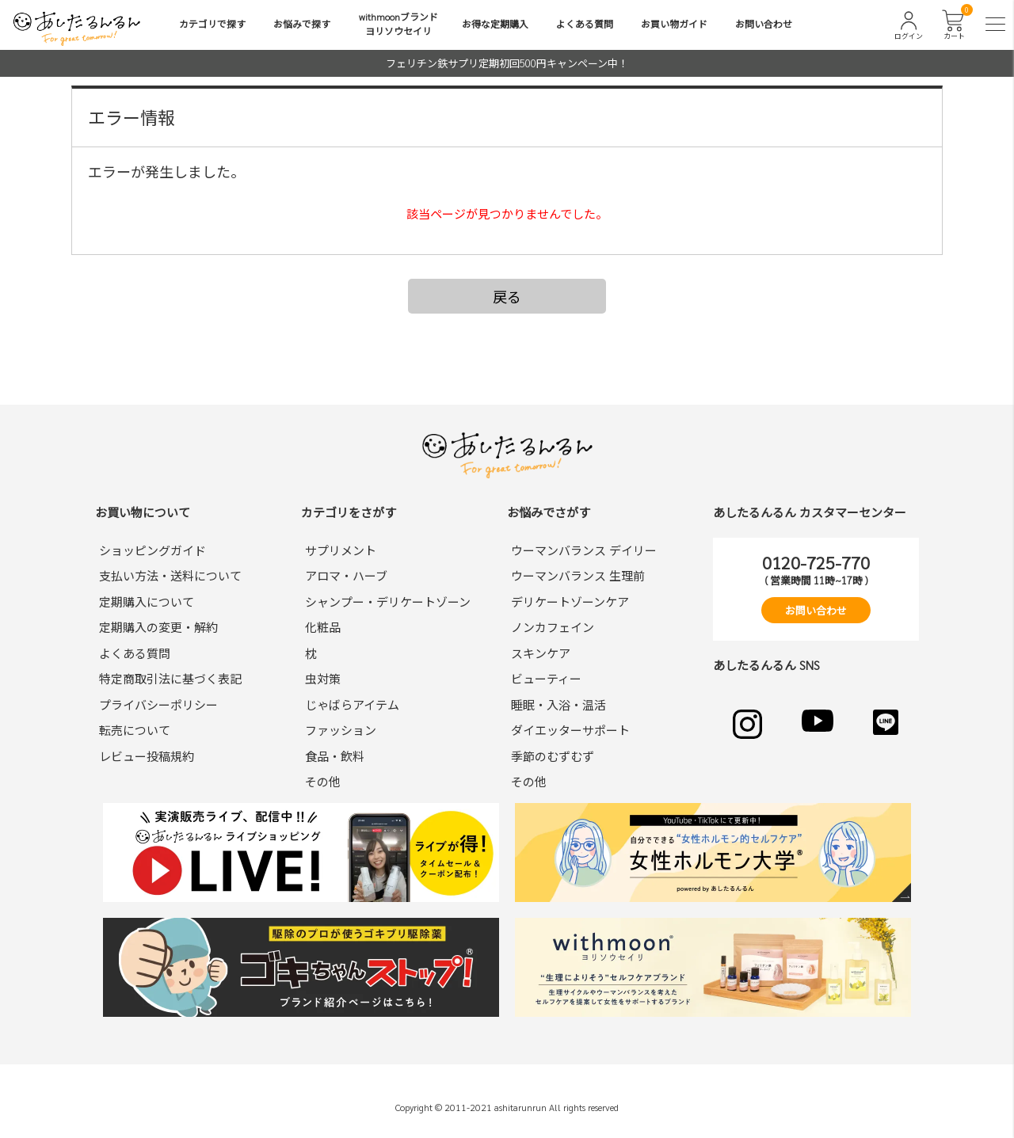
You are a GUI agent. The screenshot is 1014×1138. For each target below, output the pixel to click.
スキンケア (540, 652)
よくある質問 (584, 23)
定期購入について (146, 601)
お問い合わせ (763, 23)
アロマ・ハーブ (346, 575)
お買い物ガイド (674, 23)
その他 (323, 781)
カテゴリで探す (212, 23)
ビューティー (546, 678)
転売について (134, 729)
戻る (507, 296)
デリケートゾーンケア (570, 601)
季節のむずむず (552, 755)
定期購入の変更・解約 (158, 626)
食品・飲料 (334, 755)
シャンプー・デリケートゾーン (388, 601)
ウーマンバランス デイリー (584, 550)
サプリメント (340, 550)
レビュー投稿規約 (146, 755)
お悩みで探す (301, 23)
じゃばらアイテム (352, 704)
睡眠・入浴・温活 (558, 704)
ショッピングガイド (152, 550)
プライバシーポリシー (158, 704)
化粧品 (323, 626)
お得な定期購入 (495, 23)
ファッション (340, 729)
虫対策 (323, 678)
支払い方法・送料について (170, 575)
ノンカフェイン (552, 626)
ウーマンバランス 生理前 (578, 575)
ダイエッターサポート (570, 729)
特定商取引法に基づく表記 (170, 678)
